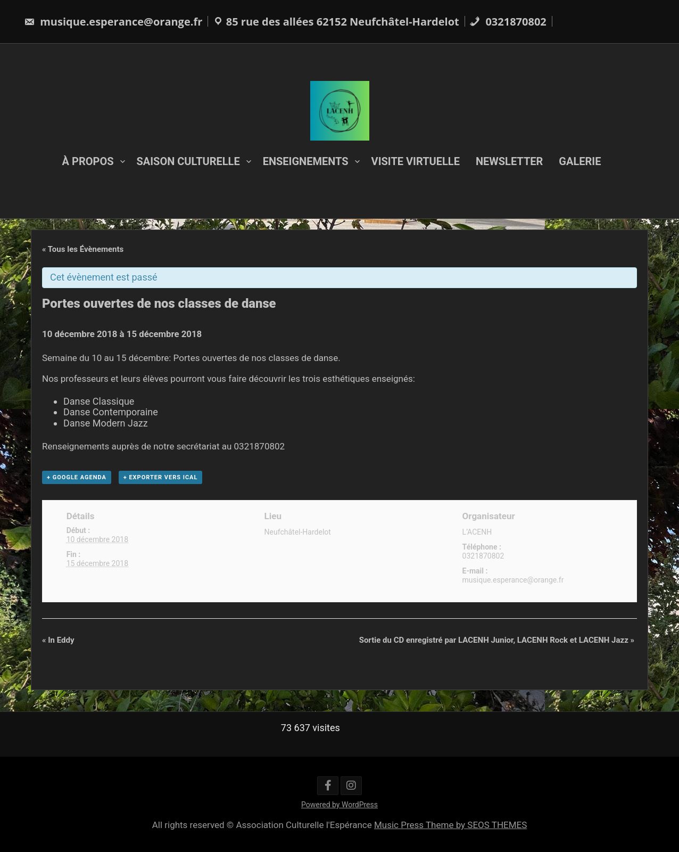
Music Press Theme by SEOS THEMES (450, 825)
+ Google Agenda (76, 477)
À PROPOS (88, 161)
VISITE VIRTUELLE (415, 161)
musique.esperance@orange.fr (113, 21)
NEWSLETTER (509, 161)
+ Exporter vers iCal (160, 477)
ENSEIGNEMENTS (306, 161)
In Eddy (58, 640)
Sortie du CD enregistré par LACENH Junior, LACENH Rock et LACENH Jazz (496, 640)
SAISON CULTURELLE (188, 161)
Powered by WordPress (339, 804)
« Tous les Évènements (82, 249)
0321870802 (507, 21)
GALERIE (580, 161)
